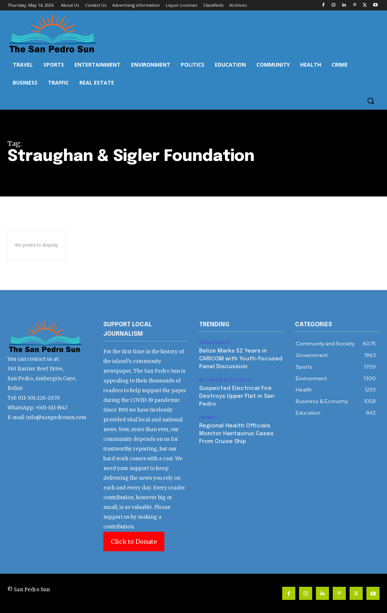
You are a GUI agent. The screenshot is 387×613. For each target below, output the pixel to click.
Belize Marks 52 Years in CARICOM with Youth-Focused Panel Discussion (238, 358)
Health (207, 414)
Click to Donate (134, 541)
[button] (371, 101)
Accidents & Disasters (224, 378)
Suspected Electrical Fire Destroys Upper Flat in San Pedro (235, 393)
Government (214, 342)
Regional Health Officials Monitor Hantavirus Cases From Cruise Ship (234, 429)
